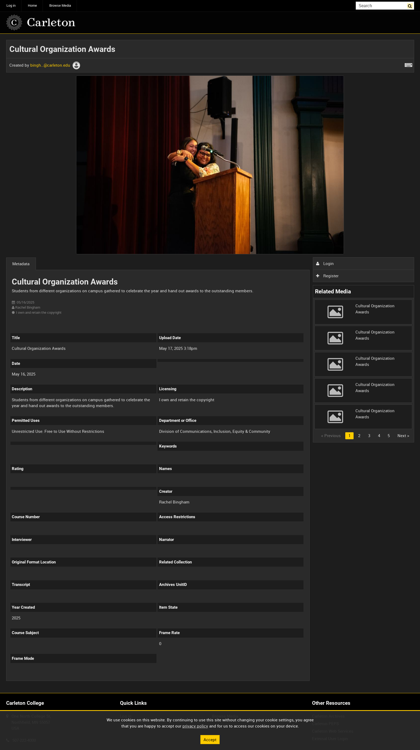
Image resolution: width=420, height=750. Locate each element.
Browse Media (60, 5)
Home (32, 5)
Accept (210, 739)
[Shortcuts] (408, 64)
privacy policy (195, 726)
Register (327, 275)
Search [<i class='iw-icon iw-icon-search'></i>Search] (411, 5)
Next (403, 435)
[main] (210, 363)
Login (325, 263)
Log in (11, 5)
